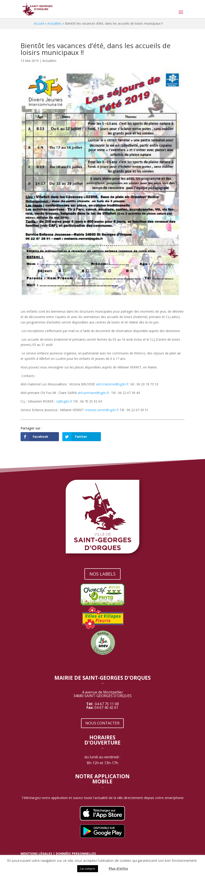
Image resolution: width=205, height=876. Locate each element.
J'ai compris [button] (87, 869)
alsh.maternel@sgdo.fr (112, 384)
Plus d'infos (118, 868)
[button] (103, 866)
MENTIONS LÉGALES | (38, 853)
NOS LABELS (102, 574)
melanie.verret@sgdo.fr (102, 410)
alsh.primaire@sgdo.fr (93, 393)
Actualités (54, 23)
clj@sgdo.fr (64, 401)
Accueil (39, 23)
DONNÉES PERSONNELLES (76, 853)
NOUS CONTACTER (102, 723)
